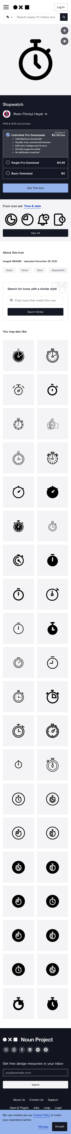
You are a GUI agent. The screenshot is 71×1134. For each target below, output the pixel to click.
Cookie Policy (41, 1115)
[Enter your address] (35, 1072)
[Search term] (37, 17)
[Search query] (35, 300)
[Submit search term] (64, 17)
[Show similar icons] (64, 41)
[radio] (35, 143)
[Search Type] (8, 17)
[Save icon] (64, 30)
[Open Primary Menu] (6, 7)
